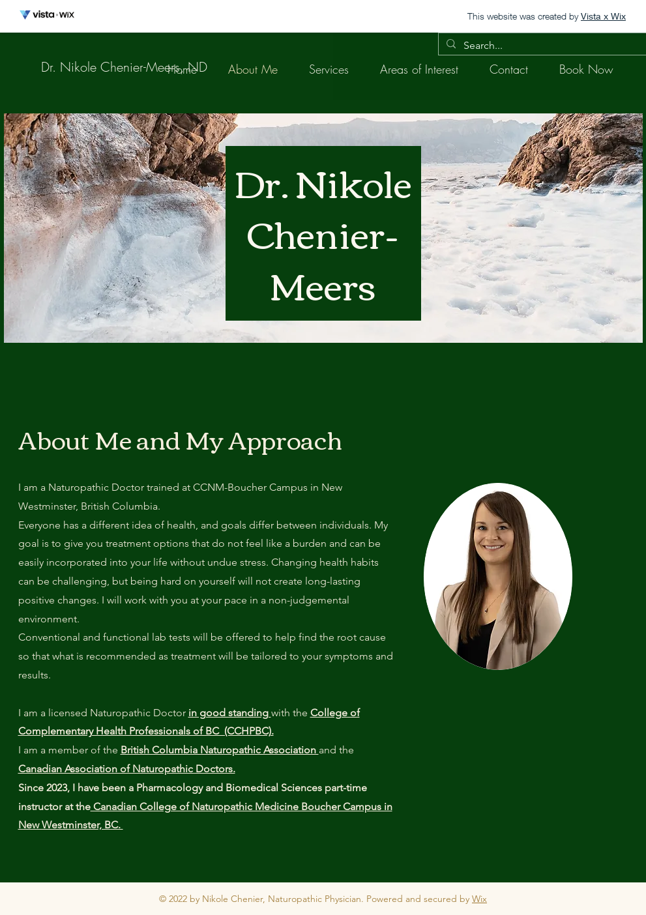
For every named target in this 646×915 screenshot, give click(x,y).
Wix (479, 899)
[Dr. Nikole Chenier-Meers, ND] (124, 67)
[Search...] (542, 45)
